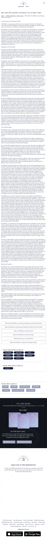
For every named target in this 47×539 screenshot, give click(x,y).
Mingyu (19, 355)
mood (39, 405)
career (23, 407)
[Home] (23, 3)
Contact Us (31, 526)
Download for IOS (9, 442)
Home (2, 16)
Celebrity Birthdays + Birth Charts (14, 16)
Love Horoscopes (17, 520)
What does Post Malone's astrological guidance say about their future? (23, 323)
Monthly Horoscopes (7, 522)
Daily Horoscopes (7, 520)
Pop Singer (6, 390)
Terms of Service (29, 524)
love (36, 405)
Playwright (36, 387)
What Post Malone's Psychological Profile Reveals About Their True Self (23, 327)
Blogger (5, 387)
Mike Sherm (8, 358)
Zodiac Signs (41, 522)
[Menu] (44, 3)
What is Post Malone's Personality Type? (23, 334)
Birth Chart (27, 522)
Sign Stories (12, 524)
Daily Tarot (34, 522)
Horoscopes (21, 6)
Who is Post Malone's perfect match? (23, 331)
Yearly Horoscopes (18, 522)
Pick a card (23, 410)
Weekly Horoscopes (39, 520)
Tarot (27, 6)
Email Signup (20, 524)
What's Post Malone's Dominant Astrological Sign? (23, 342)
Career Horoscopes (28, 520)
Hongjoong (29, 355)
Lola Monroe (8, 352)
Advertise (37, 524)
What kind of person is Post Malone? (23, 338)
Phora (29, 352)
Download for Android (24, 442)
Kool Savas (19, 352)
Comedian (14, 387)
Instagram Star (25, 387)
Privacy (42, 524)
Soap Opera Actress (18, 390)
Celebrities (5, 524)
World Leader (30, 390)
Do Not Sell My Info (16, 526)
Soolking (8, 355)
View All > (18, 358)
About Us (24, 526)
